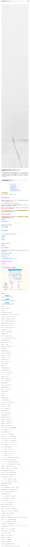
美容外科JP (2, 237)
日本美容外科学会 (3, 219)
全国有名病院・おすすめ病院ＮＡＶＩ (6, 243)
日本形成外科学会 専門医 (4, 230)
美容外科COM (3, 239)
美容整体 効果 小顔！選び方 (7, 295)
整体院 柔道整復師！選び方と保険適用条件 (7, 299)
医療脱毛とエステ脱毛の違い (14, 189)
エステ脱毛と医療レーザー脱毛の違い (15, 190)
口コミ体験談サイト (13, 188)
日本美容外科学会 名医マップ (5, 221)
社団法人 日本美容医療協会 (4, 226)
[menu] (28, 1)
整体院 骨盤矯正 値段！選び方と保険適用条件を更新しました (8, 300)
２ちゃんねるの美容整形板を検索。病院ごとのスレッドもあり (9, 258)
